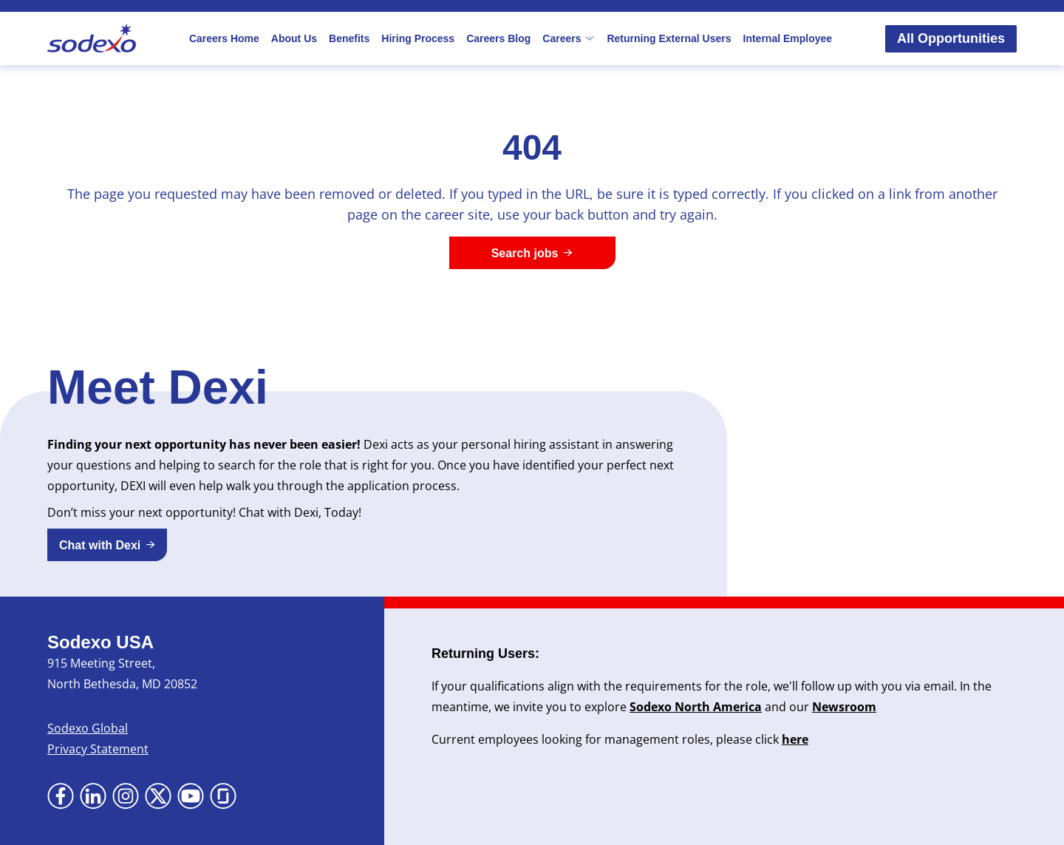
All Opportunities (951, 38)
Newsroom (844, 707)
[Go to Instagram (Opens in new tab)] (125, 796)
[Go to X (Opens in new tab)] (158, 796)
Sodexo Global (87, 728)
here (795, 739)
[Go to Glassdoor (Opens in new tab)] (223, 796)
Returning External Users (669, 38)
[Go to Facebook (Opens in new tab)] (60, 796)
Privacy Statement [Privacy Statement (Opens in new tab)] (98, 749)
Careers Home (224, 38)
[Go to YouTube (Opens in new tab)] (190, 796)
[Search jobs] (532, 253)
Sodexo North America (696, 707)
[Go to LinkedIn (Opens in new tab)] (93, 796)
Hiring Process (417, 38)
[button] (107, 545)
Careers (568, 38)
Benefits (349, 38)
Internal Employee (788, 38)
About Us (294, 38)
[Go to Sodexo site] (91, 38)
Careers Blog (498, 38)
